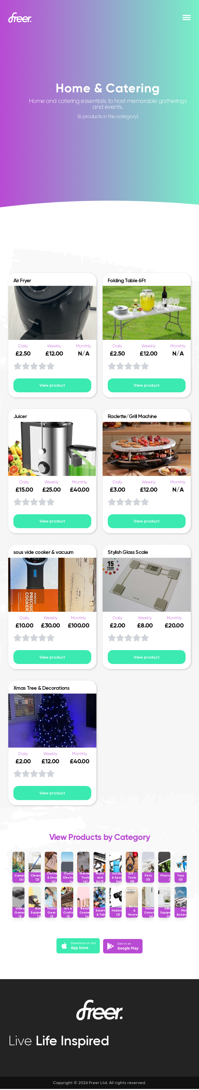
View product (52, 385)
